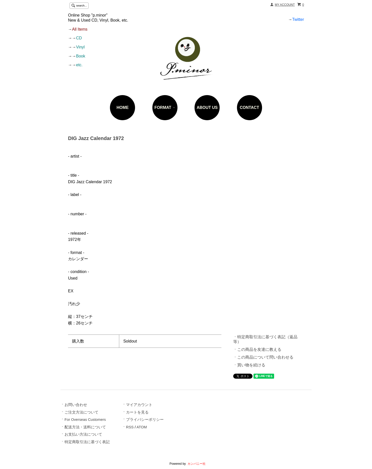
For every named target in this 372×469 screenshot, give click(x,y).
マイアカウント (139, 405)
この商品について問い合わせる (265, 357)
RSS (130, 427)
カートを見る (137, 412)
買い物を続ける (251, 365)
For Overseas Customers (85, 420)
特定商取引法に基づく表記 (87, 442)
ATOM (142, 427)
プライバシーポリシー (145, 420)
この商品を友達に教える (259, 349)
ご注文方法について (81, 412)
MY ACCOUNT (285, 5)
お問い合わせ (76, 405)
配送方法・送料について (85, 427)
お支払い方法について (83, 434)
